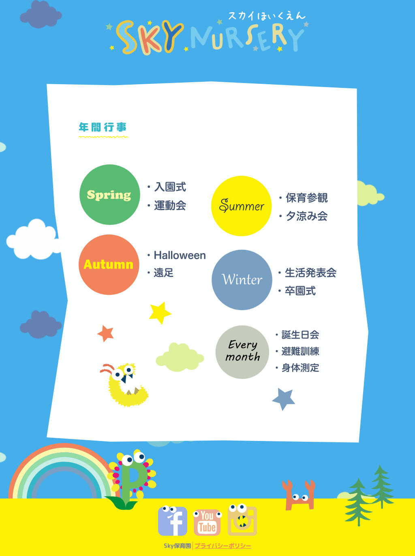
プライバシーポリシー (223, 546)
